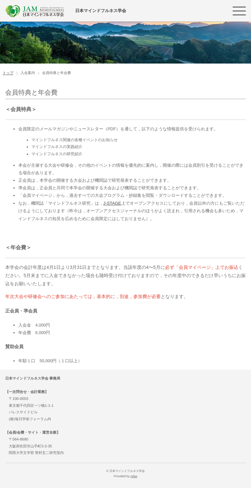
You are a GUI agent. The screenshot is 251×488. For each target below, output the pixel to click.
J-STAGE (112, 203)
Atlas (133, 476)
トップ (8, 73)
